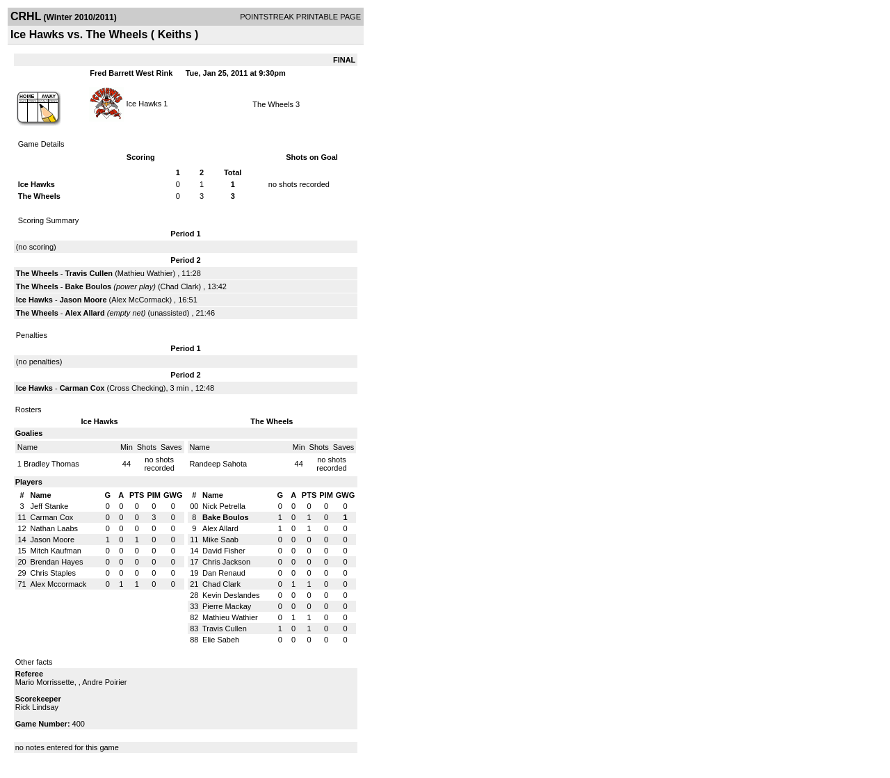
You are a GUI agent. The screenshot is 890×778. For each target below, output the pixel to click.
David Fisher (223, 550)
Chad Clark (180, 286)
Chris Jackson (226, 562)
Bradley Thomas (51, 464)
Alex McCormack (140, 299)
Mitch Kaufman (56, 550)
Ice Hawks (144, 103)
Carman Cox (82, 388)
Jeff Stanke (50, 506)
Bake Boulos (88, 286)
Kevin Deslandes (231, 595)
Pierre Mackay (226, 606)
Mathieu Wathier (145, 273)
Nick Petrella (223, 506)
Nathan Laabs (55, 528)
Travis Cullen (89, 273)
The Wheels (272, 104)
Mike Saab (220, 539)
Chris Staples (53, 573)
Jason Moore (83, 299)
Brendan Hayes (57, 562)
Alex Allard (85, 313)
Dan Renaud (223, 573)
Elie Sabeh (220, 639)
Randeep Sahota (219, 464)
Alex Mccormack (59, 584)
